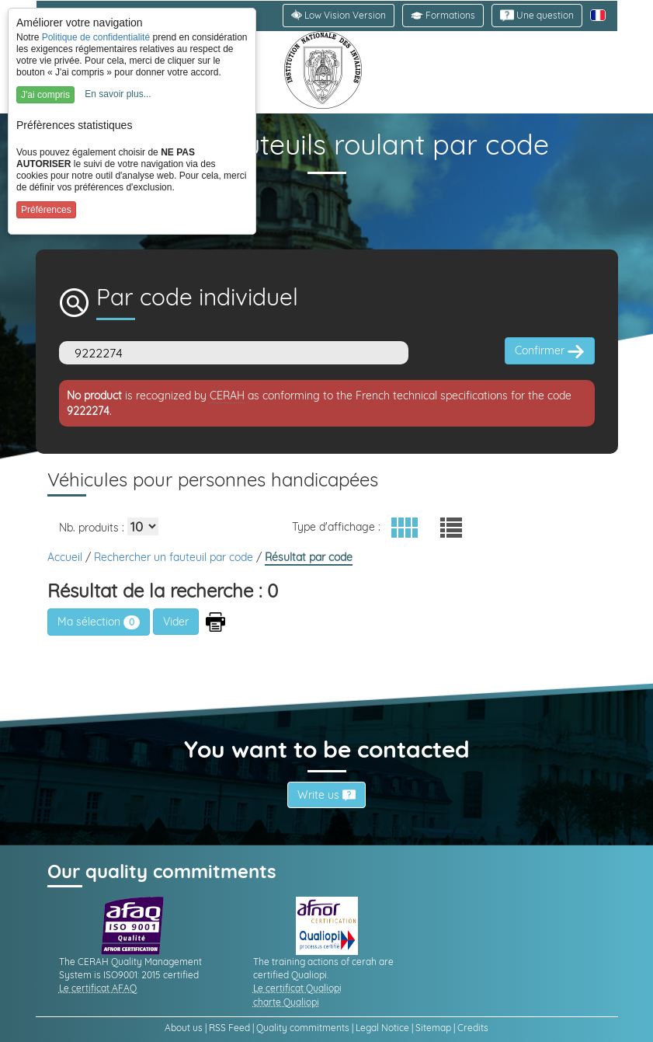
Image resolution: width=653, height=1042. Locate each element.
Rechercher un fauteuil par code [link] (175, 557)
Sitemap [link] (433, 1027)
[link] (536, 15)
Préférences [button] (46, 209)
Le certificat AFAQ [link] (98, 988)
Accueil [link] (66, 557)
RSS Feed (229, 1027)
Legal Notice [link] (382, 1027)
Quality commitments (302, 1027)
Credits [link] (472, 1027)
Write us (326, 795)
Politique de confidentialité (96, 37)
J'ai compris (45, 94)
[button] (443, 15)
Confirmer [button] (550, 351)
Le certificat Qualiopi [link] (297, 988)
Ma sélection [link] (98, 622)
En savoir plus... (118, 94)
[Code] (233, 352)
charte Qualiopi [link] (286, 1002)
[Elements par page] (142, 526)
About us (184, 1027)
